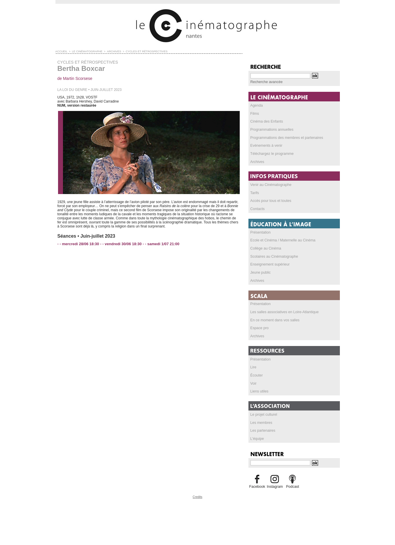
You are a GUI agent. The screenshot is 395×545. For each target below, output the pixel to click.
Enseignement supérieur (269, 266)
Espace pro (259, 330)
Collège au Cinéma (265, 250)
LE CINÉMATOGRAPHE (85, 51)
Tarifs (254, 194)
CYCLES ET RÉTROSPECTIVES (141, 51)
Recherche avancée (266, 82)
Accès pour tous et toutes (270, 202)
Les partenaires (262, 434)
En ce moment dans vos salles (274, 322)
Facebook (257, 490)
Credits (197, 499)
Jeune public (260, 274)
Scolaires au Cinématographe (273, 258)
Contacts (257, 210)
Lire (253, 370)
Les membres (261, 426)
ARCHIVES (110, 51)
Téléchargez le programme (271, 154)
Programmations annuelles (271, 130)
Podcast (292, 490)
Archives (257, 162)
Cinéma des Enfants (266, 122)
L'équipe (257, 442)
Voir (253, 386)
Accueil (61, 51)
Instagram (274, 490)
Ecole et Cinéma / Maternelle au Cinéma (281, 242)
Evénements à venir (265, 146)
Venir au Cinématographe (270, 186)
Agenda (256, 105)
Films (254, 114)
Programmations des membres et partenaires (285, 138)
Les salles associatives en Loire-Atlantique (283, 314)
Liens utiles (259, 394)
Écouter (256, 378)
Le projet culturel (263, 417)
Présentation (260, 234)
